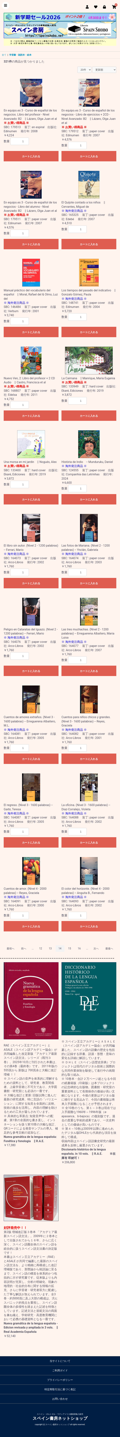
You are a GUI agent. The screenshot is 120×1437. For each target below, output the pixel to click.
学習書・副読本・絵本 (20, 55)
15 (69, 948)
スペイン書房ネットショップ (60, 1418)
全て (4, 55)
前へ (23, 948)
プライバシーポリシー (60, 1379)
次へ (96, 948)
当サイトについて (60, 1360)
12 (40, 948)
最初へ (10, 948)
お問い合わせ (60, 1398)
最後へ (109, 948)
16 (79, 948)
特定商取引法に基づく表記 (60, 1389)
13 (50, 948)
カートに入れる (31, 156)
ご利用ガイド (60, 1370)
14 (60, 948)
